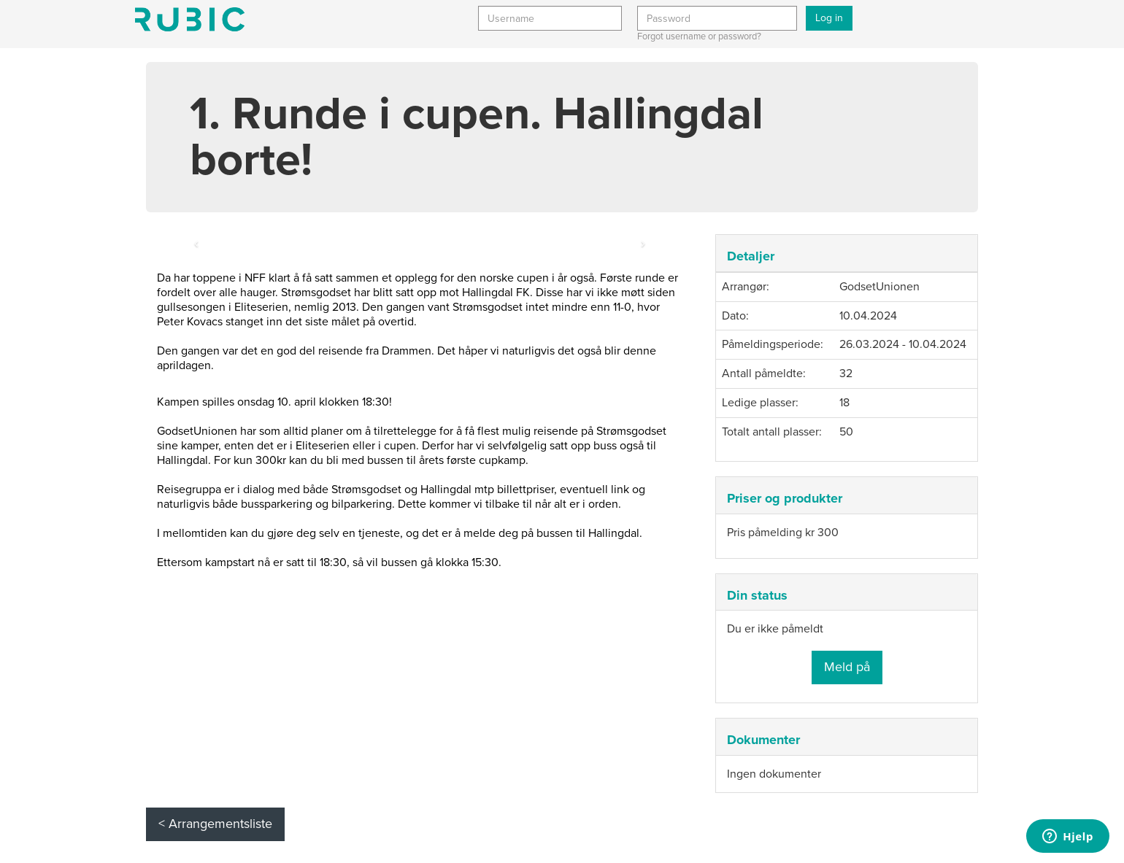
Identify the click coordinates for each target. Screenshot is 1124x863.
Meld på (847, 667)
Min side (190, 19)
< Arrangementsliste (215, 824)
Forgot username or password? (699, 36)
